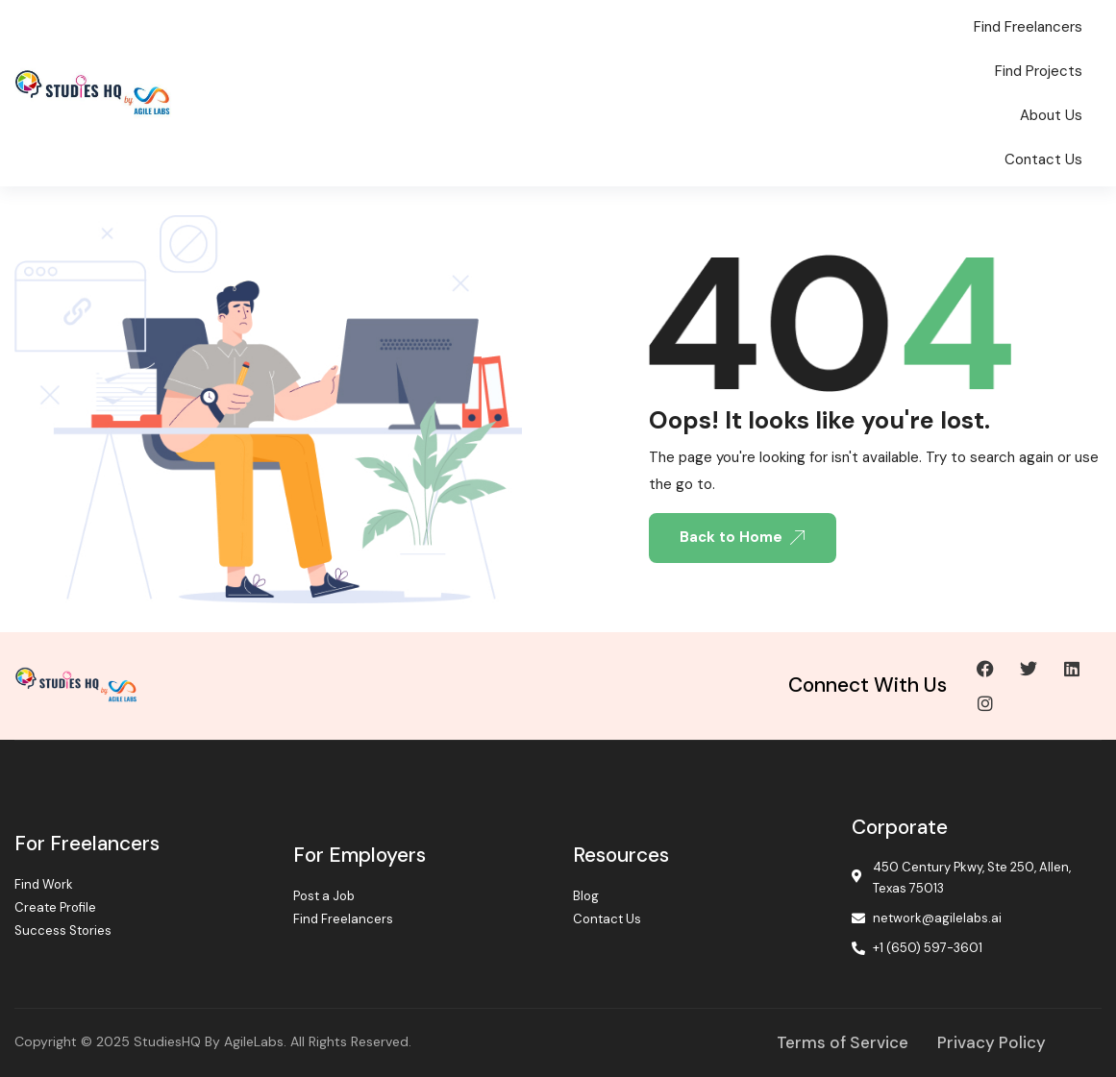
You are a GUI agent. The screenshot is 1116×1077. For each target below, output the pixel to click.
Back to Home (742, 537)
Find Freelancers (1028, 27)
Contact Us (1043, 159)
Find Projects (1038, 71)
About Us (1051, 115)
